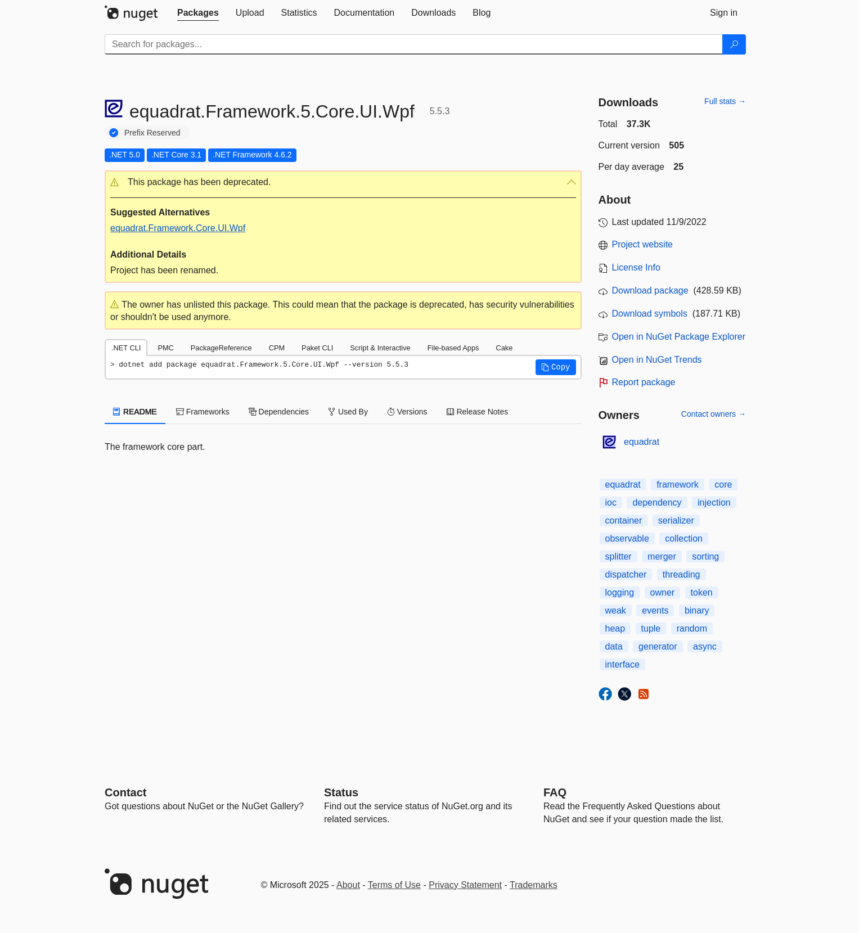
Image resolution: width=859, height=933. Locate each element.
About (348, 885)
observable (627, 538)
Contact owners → (713, 413)
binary (697, 610)
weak (615, 610)
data (614, 646)
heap (615, 628)
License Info (636, 267)
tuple (651, 628)
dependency (656, 502)
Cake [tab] (504, 348)
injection (714, 502)
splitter (618, 556)
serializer (676, 520)
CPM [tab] (277, 348)
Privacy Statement (465, 885)
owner (662, 592)
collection (684, 538)
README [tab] (135, 411)
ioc (611, 502)
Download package (650, 290)
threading (681, 574)
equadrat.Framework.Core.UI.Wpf (177, 228)
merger (661, 556)
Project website (642, 244)
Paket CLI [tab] (317, 348)
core (723, 484)
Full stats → (725, 101)
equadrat (641, 442)
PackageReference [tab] (221, 348)
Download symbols (649, 313)
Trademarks (533, 885)
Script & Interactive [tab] (380, 348)
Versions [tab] (407, 411)
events (655, 610)
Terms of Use (394, 885)
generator (657, 646)
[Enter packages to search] (414, 44)
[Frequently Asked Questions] (554, 792)
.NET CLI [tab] (126, 348)
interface (622, 664)
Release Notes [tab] (478, 411)
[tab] (198, 13)
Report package (644, 382)
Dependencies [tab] (279, 411)
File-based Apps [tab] (453, 348)
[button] (343, 182)
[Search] (734, 44)
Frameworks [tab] (203, 411)
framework (677, 484)
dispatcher (626, 574)
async (705, 646)
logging (620, 592)
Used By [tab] (348, 411)
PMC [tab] (165, 348)
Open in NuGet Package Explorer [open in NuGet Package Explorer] (678, 336)
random (692, 628)
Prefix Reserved (152, 132)
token (702, 592)
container (623, 520)
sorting (705, 556)
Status (341, 792)
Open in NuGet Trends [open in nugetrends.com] (657, 359)
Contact (125, 792)
